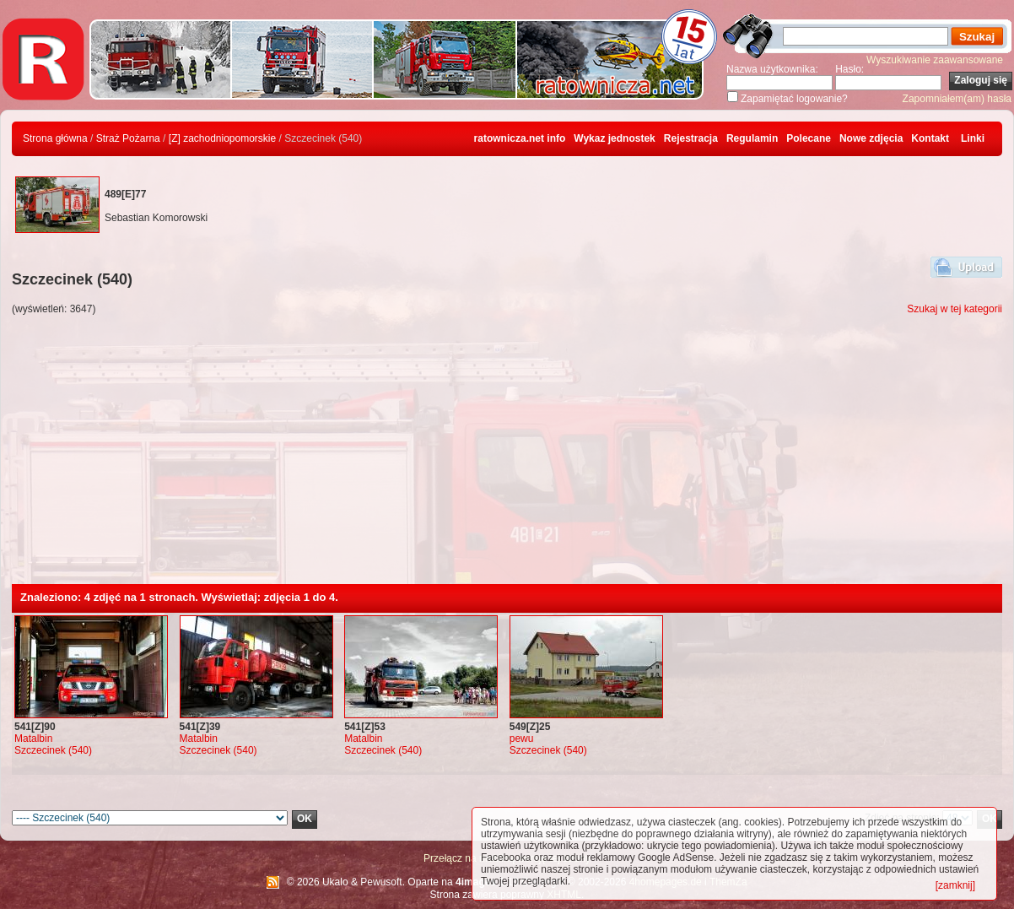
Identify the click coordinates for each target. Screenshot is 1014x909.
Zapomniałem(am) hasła (957, 99)
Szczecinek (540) (53, 750)
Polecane (808, 138)
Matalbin (33, 738)
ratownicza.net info (520, 138)
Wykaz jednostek (614, 138)
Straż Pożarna (128, 138)
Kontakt (930, 138)
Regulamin (752, 138)
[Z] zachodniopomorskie (222, 138)
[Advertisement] (507, 457)
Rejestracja (691, 138)
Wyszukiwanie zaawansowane (934, 60)
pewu (522, 738)
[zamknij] (955, 885)
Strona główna (55, 138)
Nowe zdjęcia (871, 138)
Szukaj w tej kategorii (954, 309)
